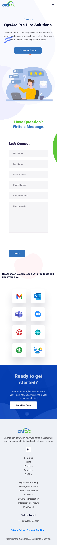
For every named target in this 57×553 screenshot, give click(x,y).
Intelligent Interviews (28, 503)
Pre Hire (28, 466)
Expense (28, 494)
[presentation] (30, 241)
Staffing (28, 474)
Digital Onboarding (28, 482)
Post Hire (28, 470)
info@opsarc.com (28, 521)
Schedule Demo (28, 50)
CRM (28, 462)
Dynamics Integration (28, 499)
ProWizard (28, 507)
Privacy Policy (18, 530)
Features (28, 458)
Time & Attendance (28, 490)
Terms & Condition (36, 530)
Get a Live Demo (23, 405)
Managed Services (28, 486)
